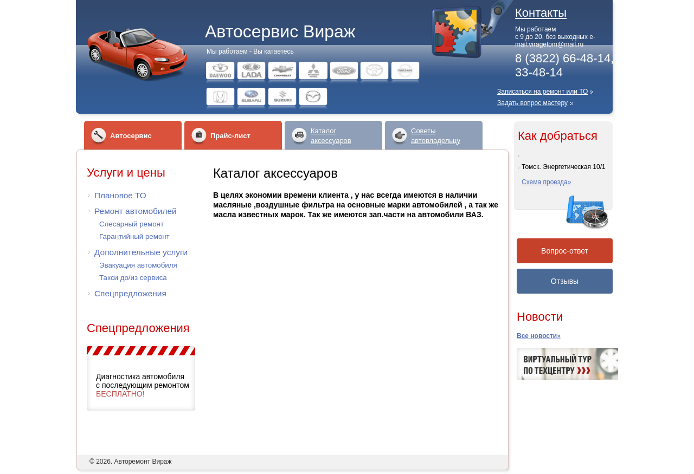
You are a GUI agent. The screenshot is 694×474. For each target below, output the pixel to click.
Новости (540, 316)
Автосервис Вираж (280, 31)
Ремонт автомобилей (135, 211)
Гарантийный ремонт (134, 236)
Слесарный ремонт (131, 224)
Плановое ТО (120, 195)
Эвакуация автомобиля (138, 265)
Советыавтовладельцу (435, 136)
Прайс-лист (230, 136)
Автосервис (131, 136)
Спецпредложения (130, 293)
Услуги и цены (126, 172)
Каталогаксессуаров (331, 136)
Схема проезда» (546, 182)
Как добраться (557, 135)
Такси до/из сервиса (133, 278)
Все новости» (539, 336)
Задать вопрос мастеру (532, 103)
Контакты (541, 13)
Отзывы (565, 281)
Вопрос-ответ (564, 250)
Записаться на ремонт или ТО (542, 91)
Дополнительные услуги (141, 252)
